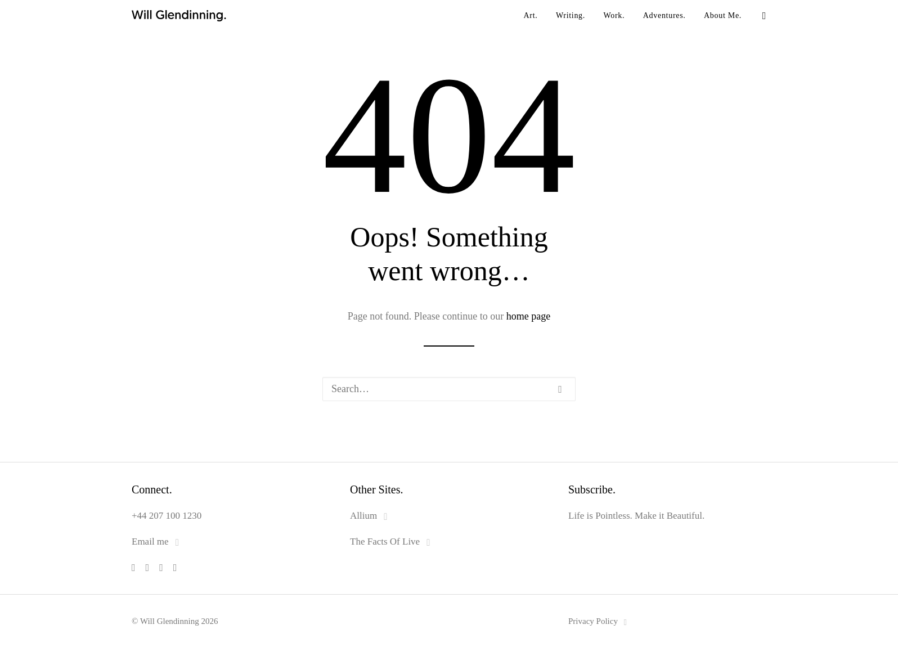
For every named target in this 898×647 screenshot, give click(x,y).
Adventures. (664, 15)
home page (528, 316)
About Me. (723, 15)
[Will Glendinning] (137, 15)
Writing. (570, 15)
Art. (530, 15)
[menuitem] (530, 16)
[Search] (449, 389)
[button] (761, 16)
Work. (614, 15)
